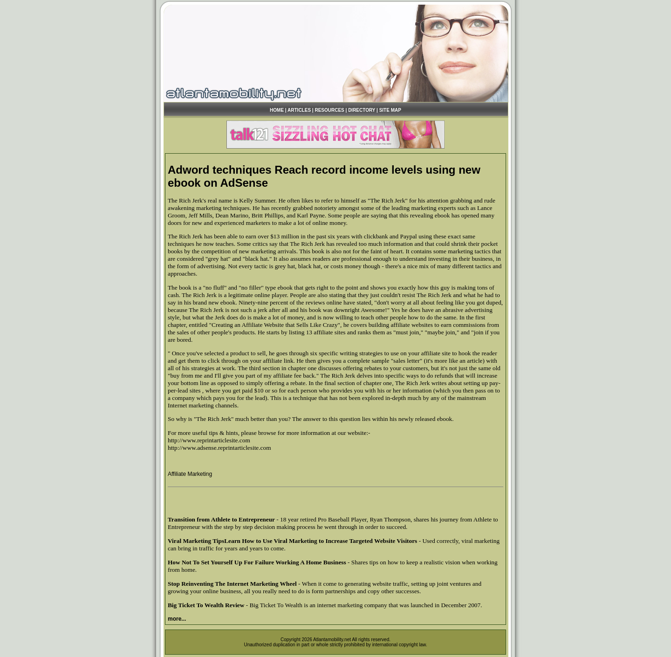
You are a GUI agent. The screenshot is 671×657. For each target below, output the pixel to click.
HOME (277, 110)
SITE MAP (390, 110)
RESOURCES (329, 110)
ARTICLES (299, 110)
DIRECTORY (361, 110)
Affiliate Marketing (190, 474)
